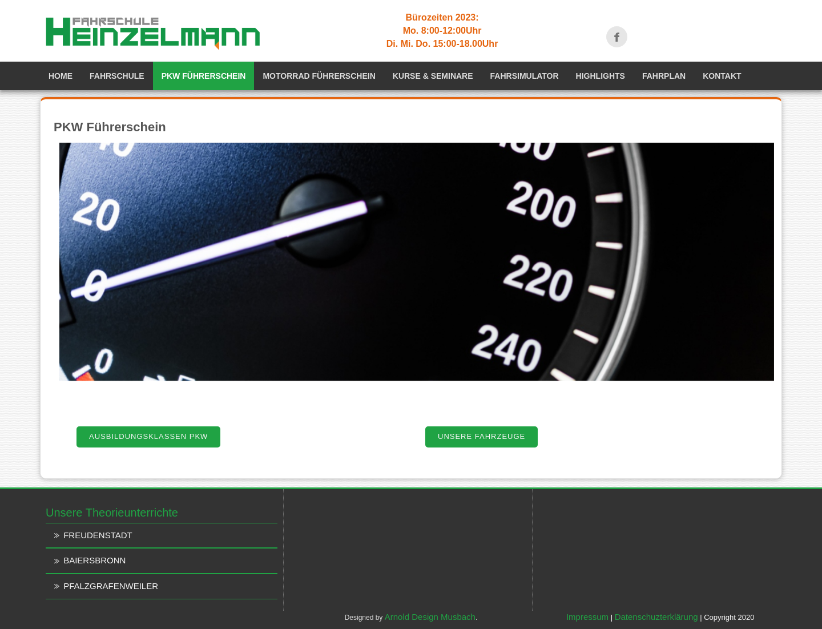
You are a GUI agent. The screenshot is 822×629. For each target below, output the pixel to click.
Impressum (587, 617)
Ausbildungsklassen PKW (148, 436)
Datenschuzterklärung (656, 617)
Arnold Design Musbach (430, 617)
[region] (414, 262)
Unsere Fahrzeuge (481, 436)
